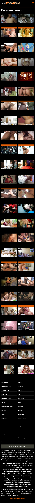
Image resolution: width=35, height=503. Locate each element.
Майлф (20, 390)
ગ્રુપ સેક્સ (12, 489)
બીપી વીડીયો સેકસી (23, 491)
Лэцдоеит (4, 418)
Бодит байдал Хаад (6, 406)
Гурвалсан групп (6, 398)
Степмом (3, 414)
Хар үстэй (21, 398)
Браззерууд (4, 382)
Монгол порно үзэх (10, 491)
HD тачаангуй (18, 458)
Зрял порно (5, 489)
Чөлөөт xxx (14, 450)
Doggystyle (21, 414)
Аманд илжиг (5, 434)
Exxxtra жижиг (22, 418)
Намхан (3, 441)
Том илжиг (21, 422)
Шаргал (20, 386)
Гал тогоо (4, 426)
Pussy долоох (22, 434)
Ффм (19, 402)
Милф (19, 382)
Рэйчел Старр (22, 437)
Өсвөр (3, 402)
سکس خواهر (15, 495)
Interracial (4, 394)
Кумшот (20, 441)
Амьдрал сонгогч (23, 426)
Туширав (20, 410)
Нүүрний (3, 410)
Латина (3, 437)
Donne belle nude (21, 489)
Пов (19, 394)
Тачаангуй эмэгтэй (7, 460)
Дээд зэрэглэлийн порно (17, 446)
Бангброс (20, 406)
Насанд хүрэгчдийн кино (9, 452)
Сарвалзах (4, 430)
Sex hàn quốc (10, 493)
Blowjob (3, 422)
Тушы (19, 430)
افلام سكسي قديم (20, 493)
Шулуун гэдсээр (6, 386)
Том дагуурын (5, 390)
